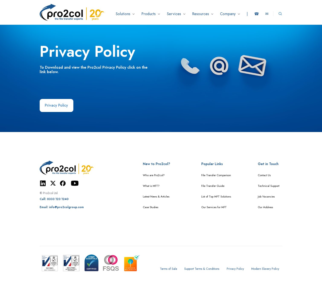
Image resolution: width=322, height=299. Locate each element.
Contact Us (264, 175)
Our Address (265, 207)
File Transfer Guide (212, 186)
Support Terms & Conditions (201, 269)
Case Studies (150, 207)
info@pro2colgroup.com (66, 207)
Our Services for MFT (214, 207)
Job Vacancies (266, 196)
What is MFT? (151, 186)
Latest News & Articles (156, 196)
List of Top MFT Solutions (216, 196)
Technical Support (268, 186)
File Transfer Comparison (216, 175)
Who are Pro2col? (154, 175)
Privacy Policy (56, 105)
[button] (125, 14)
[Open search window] (280, 14)
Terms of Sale (168, 269)
